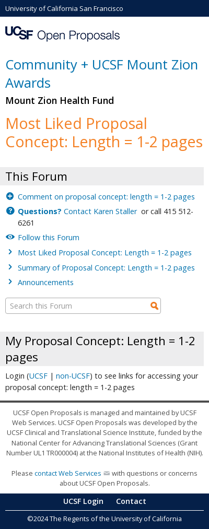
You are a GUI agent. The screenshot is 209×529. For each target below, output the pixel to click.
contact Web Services (67, 473)
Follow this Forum (48, 237)
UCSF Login (83, 501)
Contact (131, 501)
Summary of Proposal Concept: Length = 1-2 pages (106, 268)
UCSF (38, 376)
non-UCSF (73, 376)
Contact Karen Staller (78, 211)
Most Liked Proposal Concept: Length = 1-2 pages (105, 252)
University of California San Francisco (64, 8)
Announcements (46, 282)
